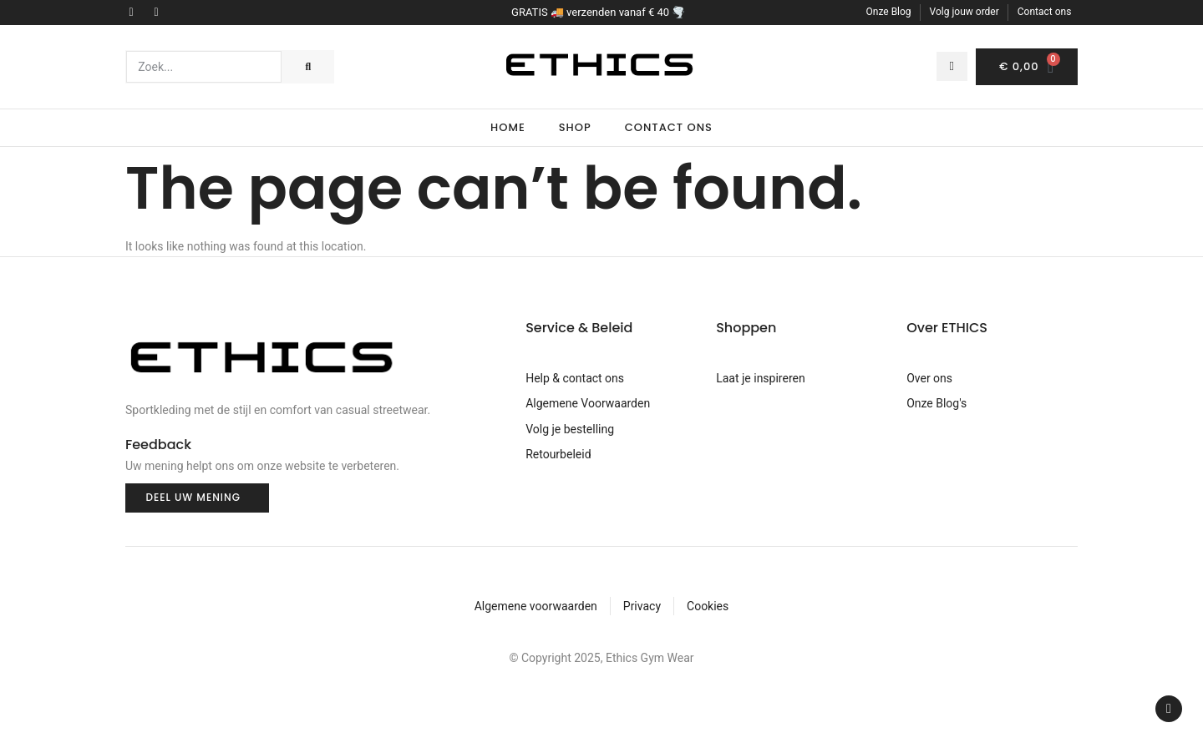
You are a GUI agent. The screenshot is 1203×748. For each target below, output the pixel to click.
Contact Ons (669, 127)
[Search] (307, 67)
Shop (575, 127)
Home (507, 127)
